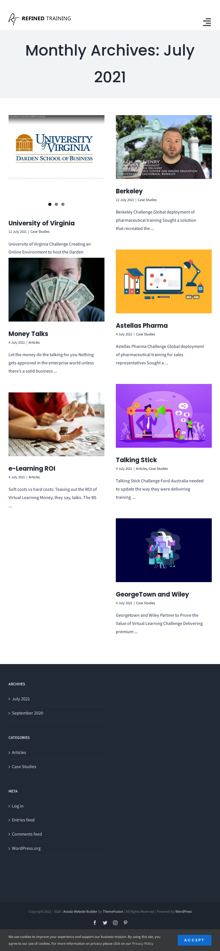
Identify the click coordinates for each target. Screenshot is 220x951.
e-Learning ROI (32, 468)
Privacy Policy (142, 943)
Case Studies (39, 207)
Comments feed (27, 834)
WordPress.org (26, 848)
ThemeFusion (113, 911)
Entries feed (23, 820)
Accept (194, 940)
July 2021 (21, 699)
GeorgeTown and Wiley (152, 594)
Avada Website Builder (80, 911)
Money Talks (28, 333)
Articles (34, 342)
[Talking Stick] (164, 416)
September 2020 (27, 713)
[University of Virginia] (56, 147)
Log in (18, 806)
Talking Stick (136, 460)
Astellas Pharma (142, 325)
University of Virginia (42, 199)
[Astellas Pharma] (164, 281)
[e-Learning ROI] (56, 424)
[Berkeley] (164, 147)
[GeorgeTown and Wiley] (164, 550)
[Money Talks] (56, 290)
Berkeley (129, 191)
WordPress (183, 911)
